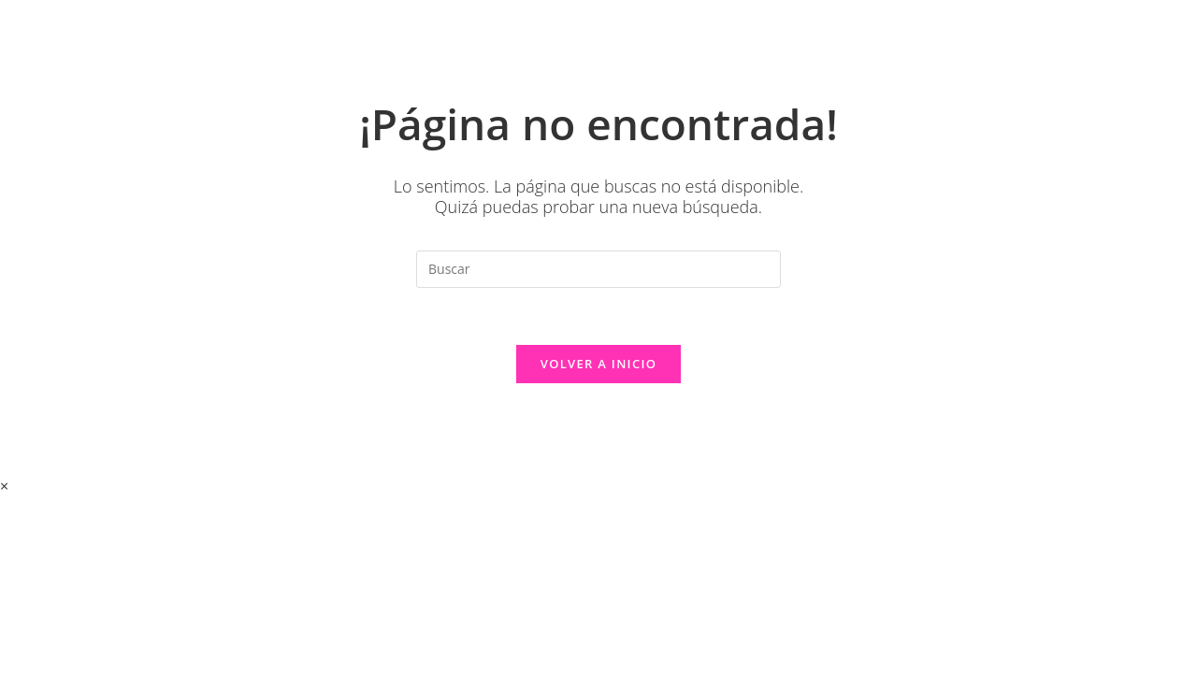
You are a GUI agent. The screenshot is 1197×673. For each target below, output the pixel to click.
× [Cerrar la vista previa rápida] (4, 486)
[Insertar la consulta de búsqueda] (598, 269)
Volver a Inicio (598, 363)
